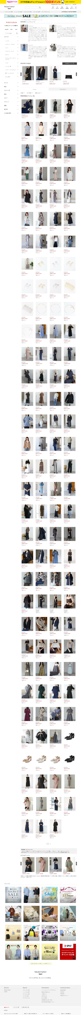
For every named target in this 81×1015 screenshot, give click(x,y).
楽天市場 (74, 4)
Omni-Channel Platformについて (48, 994)
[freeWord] (11, 33)
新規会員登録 (63, 983)
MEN (11, 29)
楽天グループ (67, 4)
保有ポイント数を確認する (66, 1006)
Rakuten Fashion (27, 19)
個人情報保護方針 (11, 1011)
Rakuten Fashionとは (46, 985)
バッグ (11, 63)
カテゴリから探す (26, 987)
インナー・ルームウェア (11, 69)
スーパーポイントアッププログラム (49, 983)
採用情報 (24, 1011)
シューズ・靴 (11, 66)
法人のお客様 (44, 991)
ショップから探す (26, 985)
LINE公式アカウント (64, 988)
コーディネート (63, 89)
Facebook (62, 985)
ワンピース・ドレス (11, 51)
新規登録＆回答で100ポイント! (57, 4)
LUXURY (5, 984)
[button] (28, 76)
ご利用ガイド (44, 987)
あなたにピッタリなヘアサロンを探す (11, 1006)
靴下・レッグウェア (11, 73)
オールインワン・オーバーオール (11, 59)
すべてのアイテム (26, 991)
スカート (11, 54)
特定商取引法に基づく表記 (47, 992)
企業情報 (5, 1011)
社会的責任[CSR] (19, 1011)
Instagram (62, 986)
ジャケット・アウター (11, 44)
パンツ (11, 48)
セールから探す (26, 989)
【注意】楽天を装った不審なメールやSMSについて (40, 956)
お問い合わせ (44, 989)
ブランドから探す (26, 983)
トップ (22, 19)
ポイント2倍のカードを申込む (48, 1006)
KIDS (16, 29)
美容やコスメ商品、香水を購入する (30, 1006)
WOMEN (6, 29)
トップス (11, 41)
